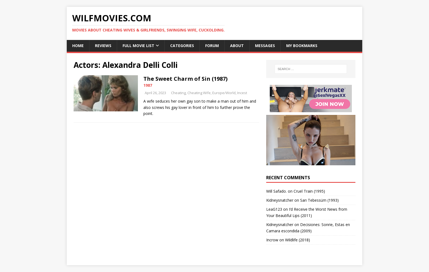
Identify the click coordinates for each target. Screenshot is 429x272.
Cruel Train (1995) (309, 191)
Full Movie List (138, 45)
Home (78, 45)
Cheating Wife (199, 92)
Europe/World (224, 92)
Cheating (178, 92)
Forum (212, 45)
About (237, 45)
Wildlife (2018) (297, 239)
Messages (265, 45)
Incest (242, 92)
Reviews (103, 45)
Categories (182, 45)
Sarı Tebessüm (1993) (319, 200)
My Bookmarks (301, 45)
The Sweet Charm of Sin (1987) (185, 78)
